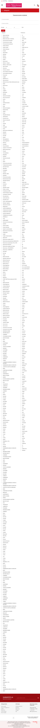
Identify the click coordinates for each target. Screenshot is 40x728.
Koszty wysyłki (3, 706)
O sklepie (17, 710)
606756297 (32, 710)
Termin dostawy (3, 711)
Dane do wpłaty (3, 712)
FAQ (16, 711)
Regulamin (17, 707)
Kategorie (5, 10)
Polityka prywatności (19, 706)
